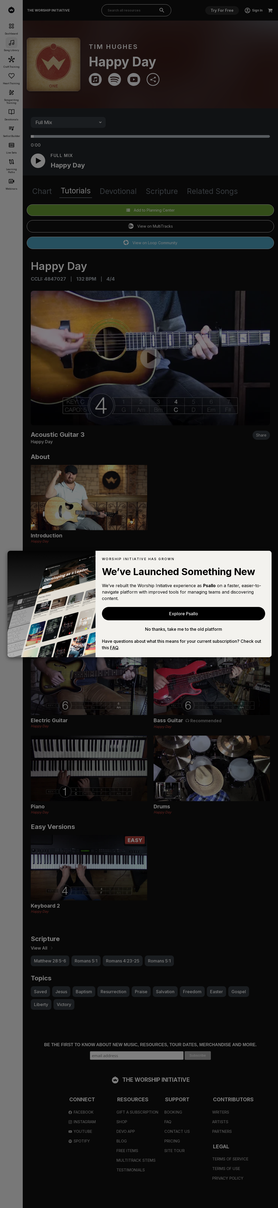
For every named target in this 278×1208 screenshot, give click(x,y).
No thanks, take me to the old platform (183, 629)
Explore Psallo (183, 613)
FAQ (114, 647)
